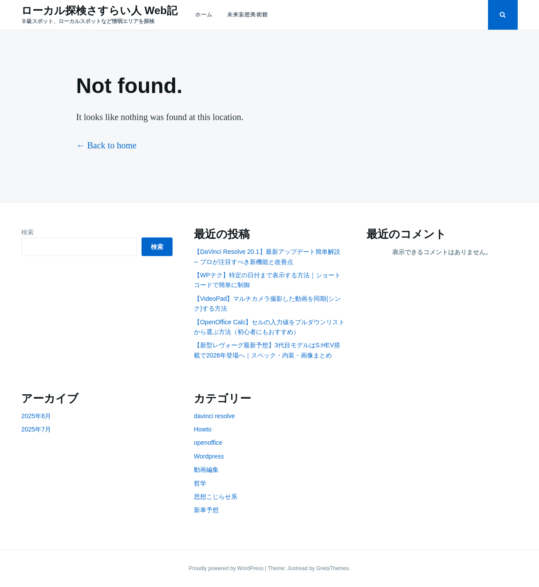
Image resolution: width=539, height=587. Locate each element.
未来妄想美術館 (247, 15)
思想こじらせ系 (215, 496)
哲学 (200, 483)
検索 (27, 232)
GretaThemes (332, 568)
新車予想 (206, 509)
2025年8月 (36, 416)
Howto (203, 429)
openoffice (208, 442)
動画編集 (206, 469)
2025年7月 (36, 429)
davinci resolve (214, 416)
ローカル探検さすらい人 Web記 (99, 10)
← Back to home (106, 145)
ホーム (204, 15)
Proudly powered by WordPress (227, 568)
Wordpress (209, 456)
